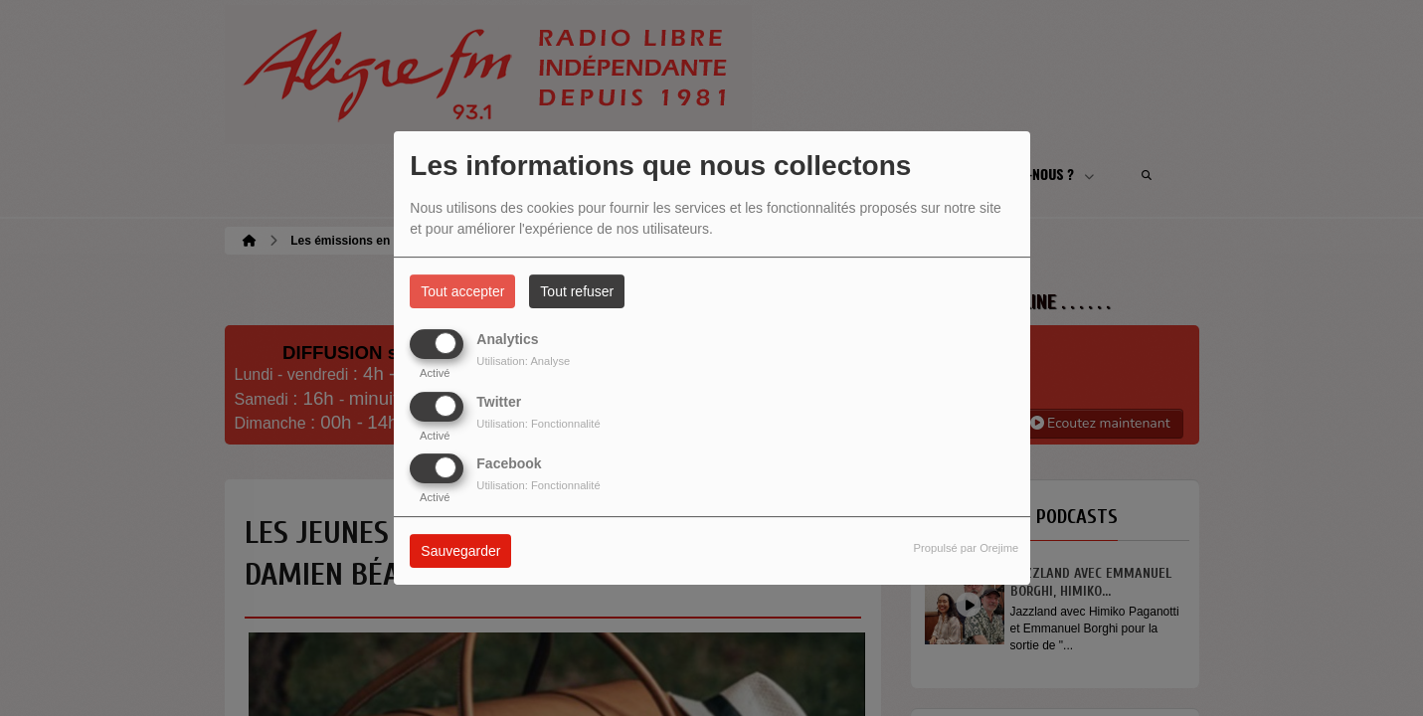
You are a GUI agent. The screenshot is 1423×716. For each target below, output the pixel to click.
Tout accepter (462, 291)
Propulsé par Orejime (966, 548)
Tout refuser (577, 291)
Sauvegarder (460, 551)
